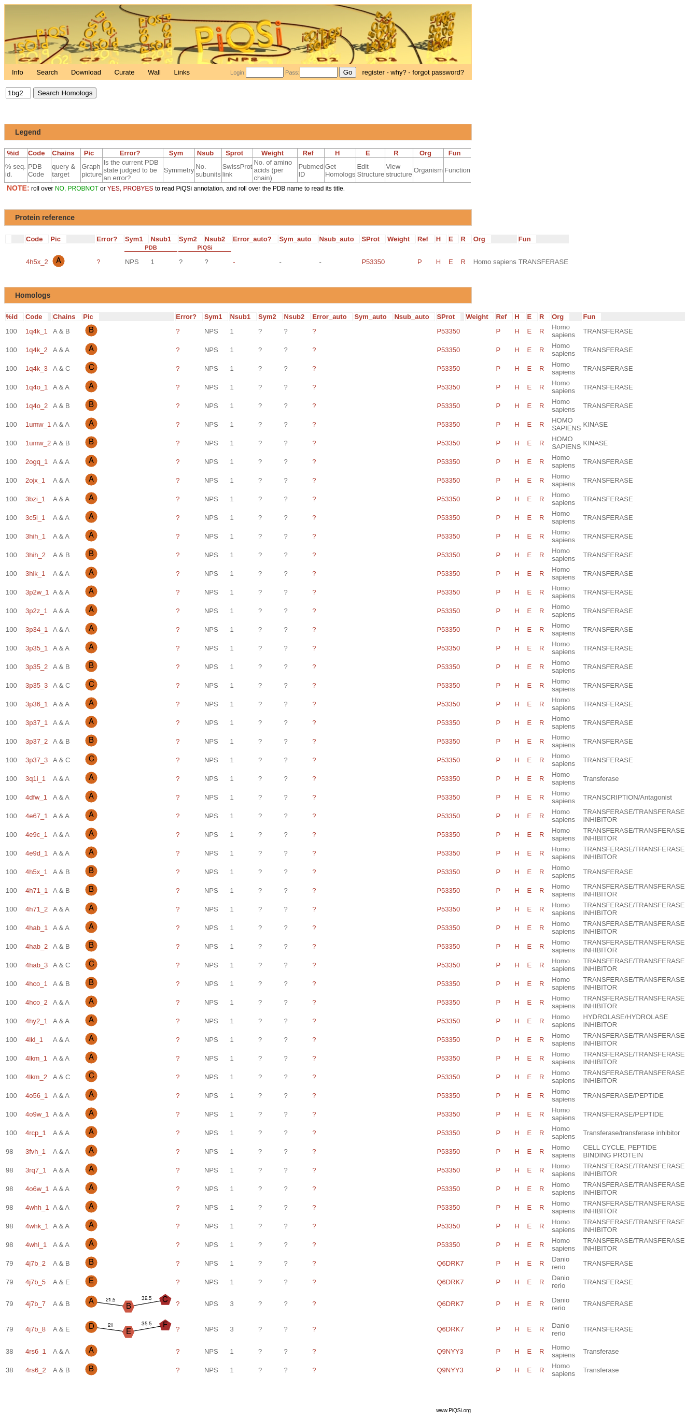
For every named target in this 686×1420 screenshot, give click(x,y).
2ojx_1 (35, 480)
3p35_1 (36, 648)
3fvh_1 (35, 1151)
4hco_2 (36, 1002)
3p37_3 (36, 760)
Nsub (208, 153)
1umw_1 (38, 424)
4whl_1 (36, 1245)
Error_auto (332, 317)
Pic (92, 153)
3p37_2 (36, 741)
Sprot (237, 153)
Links (182, 72)
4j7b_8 (35, 1329)
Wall (155, 72)
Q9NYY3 (450, 1351)
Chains (66, 153)
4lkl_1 (34, 1040)
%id (15, 153)
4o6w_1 (37, 1189)
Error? (133, 153)
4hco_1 (36, 984)
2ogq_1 (36, 462)
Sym (179, 153)
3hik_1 (35, 573)
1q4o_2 (36, 406)
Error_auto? (255, 239)
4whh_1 (37, 1207)
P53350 (373, 262)
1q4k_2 (36, 350)
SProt (373, 239)
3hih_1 (35, 536)
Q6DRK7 (450, 1263)
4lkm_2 (36, 1077)
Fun (458, 153)
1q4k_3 (36, 368)
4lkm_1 (36, 1058)
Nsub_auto (339, 239)
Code (39, 153)
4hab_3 (36, 965)
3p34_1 (36, 629)
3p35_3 (36, 685)
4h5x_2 (37, 262)
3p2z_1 (36, 611)
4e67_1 (36, 816)
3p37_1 (36, 723)
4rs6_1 (35, 1351)
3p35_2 (36, 667)
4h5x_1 (36, 872)
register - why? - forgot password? (413, 72)
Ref (311, 153)
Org (428, 153)
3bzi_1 (35, 499)
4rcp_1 (35, 1133)
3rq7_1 (35, 1170)
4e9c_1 (36, 834)
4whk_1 (37, 1226)
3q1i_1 (35, 779)
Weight (275, 153)
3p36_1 (36, 704)
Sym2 (191, 239)
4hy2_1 (36, 1021)
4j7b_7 (35, 1304)
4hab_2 (36, 946)
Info (18, 72)
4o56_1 (36, 1095)
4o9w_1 (37, 1114)
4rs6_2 (35, 1370)
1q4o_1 (36, 387)
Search (48, 72)
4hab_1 (36, 928)
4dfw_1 (36, 797)
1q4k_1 (36, 331)
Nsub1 (163, 239)
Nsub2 (218, 239)
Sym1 (137, 239)
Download (87, 72)
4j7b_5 (35, 1282)
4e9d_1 (36, 853)
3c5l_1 (35, 517)
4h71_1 (36, 890)
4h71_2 (36, 909)
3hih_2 (35, 555)
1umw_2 (38, 443)
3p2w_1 (37, 592)
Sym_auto (298, 239)
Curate (126, 72)
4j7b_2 (35, 1263)
